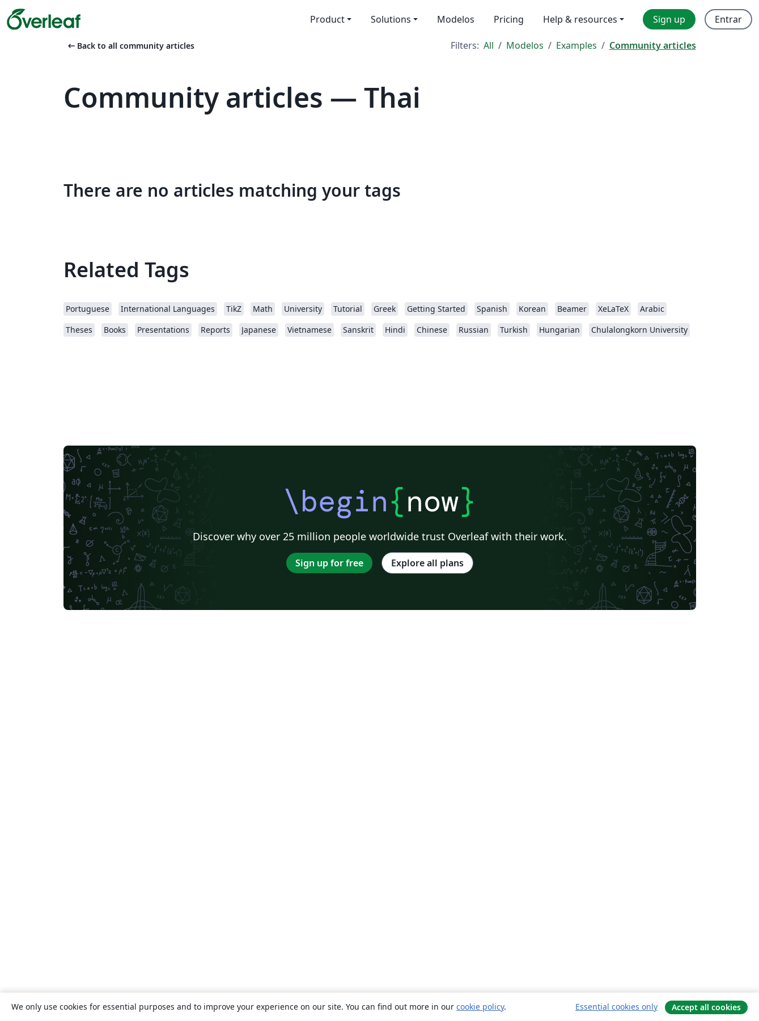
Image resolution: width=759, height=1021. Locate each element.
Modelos (525, 45)
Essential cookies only (616, 1006)
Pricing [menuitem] (509, 19)
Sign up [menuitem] (669, 19)
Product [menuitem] (327, 19)
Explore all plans (427, 563)
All (489, 45)
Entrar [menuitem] (728, 19)
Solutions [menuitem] (391, 19)
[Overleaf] (43, 19)
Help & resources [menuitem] (580, 19)
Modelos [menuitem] (455, 19)
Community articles (652, 45)
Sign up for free (329, 563)
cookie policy (480, 1006)
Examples (576, 45)
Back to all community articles (130, 45)
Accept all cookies (706, 1007)
